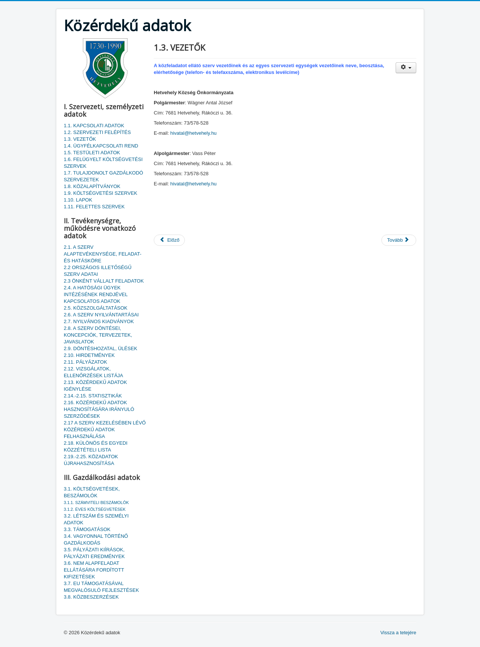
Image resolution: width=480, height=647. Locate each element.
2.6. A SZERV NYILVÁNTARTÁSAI (101, 314)
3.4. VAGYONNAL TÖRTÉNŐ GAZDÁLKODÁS (96, 539)
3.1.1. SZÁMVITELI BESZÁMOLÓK (96, 502)
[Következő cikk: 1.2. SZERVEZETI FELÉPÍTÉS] (398, 240)
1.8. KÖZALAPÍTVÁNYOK (92, 186)
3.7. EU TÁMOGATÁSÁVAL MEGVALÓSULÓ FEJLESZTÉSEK (101, 587)
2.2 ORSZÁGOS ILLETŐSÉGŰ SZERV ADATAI (98, 271)
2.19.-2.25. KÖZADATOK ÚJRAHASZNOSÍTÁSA (91, 460)
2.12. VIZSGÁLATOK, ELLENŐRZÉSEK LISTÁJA (93, 372)
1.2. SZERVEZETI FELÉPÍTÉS (97, 132)
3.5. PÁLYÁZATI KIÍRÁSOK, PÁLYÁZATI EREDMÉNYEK (94, 553)
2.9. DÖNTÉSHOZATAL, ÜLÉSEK (100, 348)
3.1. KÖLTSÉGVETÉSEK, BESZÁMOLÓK (92, 492)
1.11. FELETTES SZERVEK (94, 206)
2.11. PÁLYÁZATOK (85, 362)
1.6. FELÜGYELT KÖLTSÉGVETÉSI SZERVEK (103, 162)
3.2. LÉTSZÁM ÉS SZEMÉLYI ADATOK (96, 519)
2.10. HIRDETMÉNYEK (89, 355)
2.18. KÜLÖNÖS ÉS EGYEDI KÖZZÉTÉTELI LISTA (96, 446)
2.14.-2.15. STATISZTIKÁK (93, 396)
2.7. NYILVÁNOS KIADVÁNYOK (99, 321)
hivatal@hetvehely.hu (193, 133)
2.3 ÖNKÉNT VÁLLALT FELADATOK (104, 281)
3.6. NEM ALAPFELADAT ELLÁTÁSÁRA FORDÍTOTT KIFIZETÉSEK (94, 569)
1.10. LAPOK (78, 200)
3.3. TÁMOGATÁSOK (87, 529)
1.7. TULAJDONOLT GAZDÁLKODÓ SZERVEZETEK (103, 176)
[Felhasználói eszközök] (406, 67)
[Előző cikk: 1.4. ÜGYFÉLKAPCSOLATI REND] (169, 240)
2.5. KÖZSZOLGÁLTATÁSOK (96, 308)
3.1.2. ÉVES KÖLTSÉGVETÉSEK (95, 509)
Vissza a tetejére (398, 632)
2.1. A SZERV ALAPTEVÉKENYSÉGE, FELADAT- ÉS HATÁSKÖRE (102, 253)
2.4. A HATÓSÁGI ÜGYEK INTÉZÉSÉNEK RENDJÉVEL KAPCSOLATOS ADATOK (96, 294)
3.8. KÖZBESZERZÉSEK (91, 597)
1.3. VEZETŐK (80, 139)
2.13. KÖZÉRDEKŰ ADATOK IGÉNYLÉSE (95, 385)
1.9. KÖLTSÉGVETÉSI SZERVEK (100, 193)
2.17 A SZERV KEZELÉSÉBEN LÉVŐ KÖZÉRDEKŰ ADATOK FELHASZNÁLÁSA (105, 429)
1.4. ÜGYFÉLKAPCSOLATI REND (101, 146)
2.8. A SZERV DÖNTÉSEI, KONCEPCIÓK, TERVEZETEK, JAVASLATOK (98, 335)
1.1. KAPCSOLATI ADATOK (94, 125)
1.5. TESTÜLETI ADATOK (92, 152)
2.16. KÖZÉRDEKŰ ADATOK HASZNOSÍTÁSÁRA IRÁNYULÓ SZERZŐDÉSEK (99, 409)
